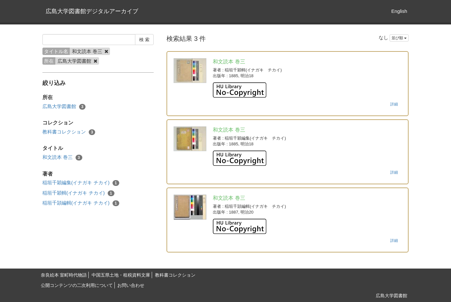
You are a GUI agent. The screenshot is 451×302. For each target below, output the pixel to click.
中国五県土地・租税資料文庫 (121, 275)
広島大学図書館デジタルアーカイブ (92, 11)
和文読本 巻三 (62, 157)
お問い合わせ (130, 285)
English (399, 11)
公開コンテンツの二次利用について (77, 285)
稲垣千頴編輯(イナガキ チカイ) (80, 203)
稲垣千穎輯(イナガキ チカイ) (78, 193)
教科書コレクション (68, 132)
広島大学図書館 (64, 107)
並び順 (399, 38)
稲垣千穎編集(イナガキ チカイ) (80, 183)
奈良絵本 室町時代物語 (64, 275)
